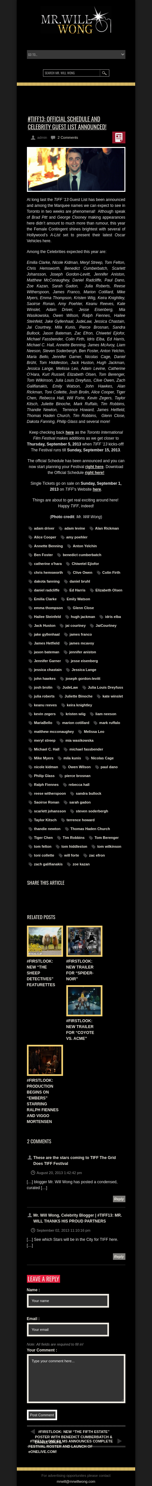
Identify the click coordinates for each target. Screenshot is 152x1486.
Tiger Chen (43, 838)
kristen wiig (76, 714)
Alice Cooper (45, 537)
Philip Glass (44, 776)
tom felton (43, 846)
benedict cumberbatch (82, 555)
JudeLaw (70, 687)
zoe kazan (81, 864)
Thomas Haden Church (90, 829)
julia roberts (44, 696)
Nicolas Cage (102, 758)
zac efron (97, 855)
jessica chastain (48, 670)
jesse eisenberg (84, 661)
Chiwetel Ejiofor (85, 564)
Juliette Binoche (79, 696)
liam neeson (106, 714)
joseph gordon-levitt (83, 678)
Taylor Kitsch (45, 820)
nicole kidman (46, 767)
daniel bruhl (80, 581)
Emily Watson (78, 599)
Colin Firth (111, 572)
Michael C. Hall (47, 749)
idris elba (113, 617)
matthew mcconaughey (54, 732)
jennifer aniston (82, 652)
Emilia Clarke (45, 599)
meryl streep (44, 740)
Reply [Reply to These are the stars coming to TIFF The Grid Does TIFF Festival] (119, 1199)
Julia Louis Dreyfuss (105, 687)
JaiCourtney (106, 625)
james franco (81, 634)
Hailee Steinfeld (47, 617)
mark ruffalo (109, 723)
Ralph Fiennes (46, 785)
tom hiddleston (74, 846)
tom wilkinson (109, 846)
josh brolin (43, 687)
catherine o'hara (48, 564)
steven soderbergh (92, 811)
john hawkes (45, 678)
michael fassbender (86, 749)
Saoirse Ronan (46, 802)
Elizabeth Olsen (109, 590)
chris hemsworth (48, 572)
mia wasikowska (79, 740)
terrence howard (81, 820)
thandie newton (47, 829)
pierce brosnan (78, 776)
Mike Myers (44, 758)
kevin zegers (45, 714)
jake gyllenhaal (47, 634)
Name (33, 1290)
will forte (71, 855)
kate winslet (112, 696)
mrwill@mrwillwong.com (76, 1481)
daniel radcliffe (47, 590)
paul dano (109, 767)
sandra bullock (88, 793)
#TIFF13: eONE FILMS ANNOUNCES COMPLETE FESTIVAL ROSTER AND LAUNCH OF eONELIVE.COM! (71, 1446)
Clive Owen (82, 572)
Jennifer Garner (47, 661)
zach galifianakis (48, 864)
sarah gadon (80, 802)
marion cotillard (75, 723)
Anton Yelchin (85, 546)
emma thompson (48, 608)
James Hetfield (47, 643)
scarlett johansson (50, 811)
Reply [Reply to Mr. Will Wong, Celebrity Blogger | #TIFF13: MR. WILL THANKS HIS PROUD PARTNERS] (119, 1257)
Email (33, 1318)
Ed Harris (77, 590)
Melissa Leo (94, 732)
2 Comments (67, 137)
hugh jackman (83, 617)
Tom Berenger (107, 838)
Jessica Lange (84, 670)
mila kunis (72, 758)
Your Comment (42, 1350)
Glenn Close (83, 608)
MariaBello (43, 723)
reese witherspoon (50, 793)
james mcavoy (82, 643)
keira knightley (79, 705)
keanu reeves (45, 705)
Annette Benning (48, 546)
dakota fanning (47, 581)
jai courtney (75, 625)
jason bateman (46, 652)
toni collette (44, 855)
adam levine (74, 528)
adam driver (44, 528)
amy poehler (77, 537)
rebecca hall (79, 785)
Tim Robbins (73, 838)
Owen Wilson (79, 767)
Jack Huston (44, 625)
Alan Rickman (107, 528)
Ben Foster (43, 555)
